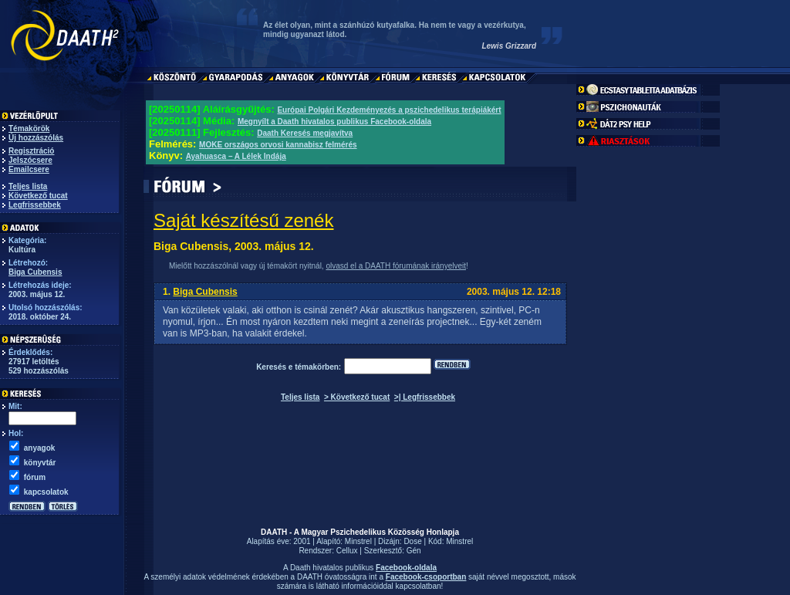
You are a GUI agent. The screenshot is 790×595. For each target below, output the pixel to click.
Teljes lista (27, 186)
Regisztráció (31, 151)
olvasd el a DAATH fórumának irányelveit (396, 266)
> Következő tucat (357, 397)
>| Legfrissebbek (424, 397)
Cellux (347, 550)
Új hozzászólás (35, 138)
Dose (412, 541)
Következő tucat (38, 195)
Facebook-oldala (406, 567)
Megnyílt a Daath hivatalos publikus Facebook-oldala (334, 121)
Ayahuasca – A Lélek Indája (236, 156)
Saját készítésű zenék (243, 220)
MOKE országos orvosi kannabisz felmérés (278, 144)
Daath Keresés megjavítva (305, 133)
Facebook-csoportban (426, 577)
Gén (414, 550)
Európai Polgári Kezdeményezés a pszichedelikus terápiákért (389, 110)
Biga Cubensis (35, 272)
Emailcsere (28, 169)
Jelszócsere (30, 160)
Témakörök (28, 128)
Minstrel (358, 541)
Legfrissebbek (34, 205)
